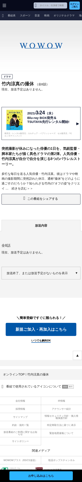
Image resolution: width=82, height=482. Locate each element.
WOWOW (20, 5)
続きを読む (19, 188)
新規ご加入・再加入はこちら (41, 329)
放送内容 (41, 225)
